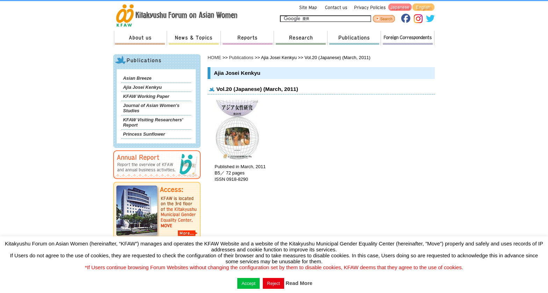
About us (140, 38)
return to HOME (179, 16)
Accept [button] (248, 283)
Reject (273, 283)
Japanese (400, 7)
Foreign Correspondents (407, 38)
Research (300, 38)
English (423, 7)
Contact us (334, 7)
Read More (299, 283)
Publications (354, 38)
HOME (214, 57)
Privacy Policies (368, 7)
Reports (247, 38)
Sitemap (307, 7)
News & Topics (194, 38)
